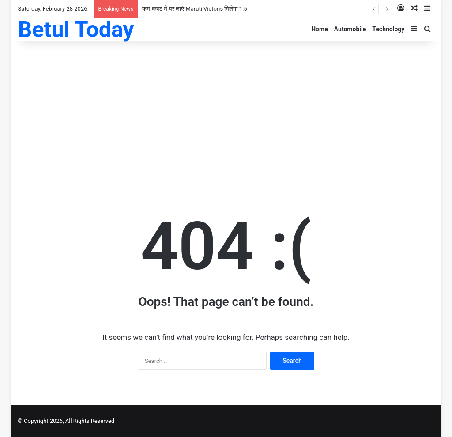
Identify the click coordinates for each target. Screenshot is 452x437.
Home (319, 29)
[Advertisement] (226, 112)
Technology (388, 29)
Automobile (350, 29)
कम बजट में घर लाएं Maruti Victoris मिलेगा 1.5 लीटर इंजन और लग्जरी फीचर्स (225, 8)
